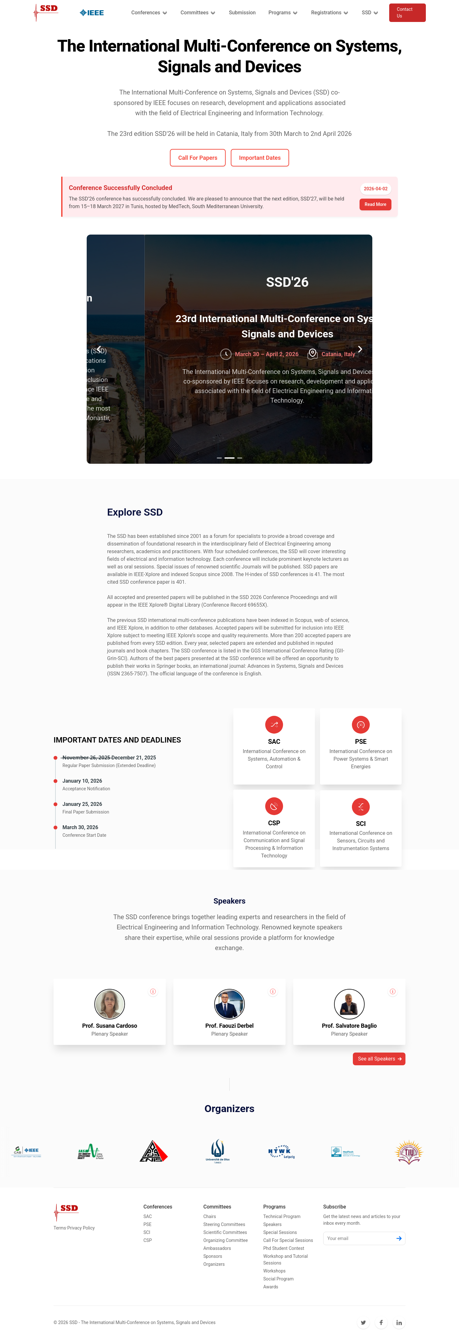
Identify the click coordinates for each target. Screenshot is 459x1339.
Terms (60, 1227)
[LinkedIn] (399, 1322)
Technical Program (282, 1216)
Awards (270, 1286)
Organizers (214, 1264)
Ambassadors (217, 1248)
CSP (147, 1240)
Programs (283, 13)
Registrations (330, 13)
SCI (146, 1232)
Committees (198, 13)
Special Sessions (280, 1232)
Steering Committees (224, 1224)
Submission (242, 13)
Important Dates (260, 157)
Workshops (274, 1270)
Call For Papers (197, 157)
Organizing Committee (225, 1240)
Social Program (278, 1278)
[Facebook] (381, 1322)
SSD (370, 13)
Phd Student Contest (283, 1248)
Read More (375, 204)
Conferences (149, 13)
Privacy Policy (81, 1227)
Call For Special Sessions (288, 1240)
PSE (147, 1224)
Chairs (209, 1216)
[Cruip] (46, 12)
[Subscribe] (399, 1238)
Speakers (272, 1224)
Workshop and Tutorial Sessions (285, 1259)
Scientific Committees (225, 1232)
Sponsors (212, 1256)
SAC (147, 1216)
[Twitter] (363, 1322)
